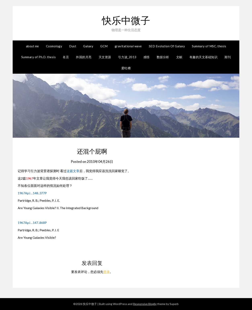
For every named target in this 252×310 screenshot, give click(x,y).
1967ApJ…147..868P (32, 222)
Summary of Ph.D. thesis (38, 57)
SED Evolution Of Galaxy (167, 46)
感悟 (146, 57)
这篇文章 (73, 171)
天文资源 (105, 57)
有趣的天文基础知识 (204, 57)
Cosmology (54, 46)
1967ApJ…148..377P (32, 193)
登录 (106, 272)
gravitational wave (128, 46)
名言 (66, 57)
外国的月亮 (84, 57)
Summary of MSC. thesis (209, 46)
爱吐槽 (126, 68)
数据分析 (163, 57)
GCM (104, 46)
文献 (179, 57)
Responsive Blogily (145, 304)
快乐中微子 (126, 20)
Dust (72, 46)
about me (32, 46)
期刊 (227, 57)
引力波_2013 (127, 57)
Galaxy (88, 46)
